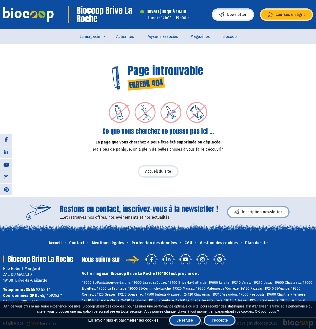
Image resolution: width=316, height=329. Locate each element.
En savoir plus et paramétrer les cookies (123, 320)
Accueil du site (158, 171)
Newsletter (233, 14)
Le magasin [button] (89, 36)
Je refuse (185, 320)
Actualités (125, 36)
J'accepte (219, 320)
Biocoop (229, 36)
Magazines (200, 36)
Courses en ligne (286, 14)
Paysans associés (162, 36)
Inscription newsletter (258, 212)
